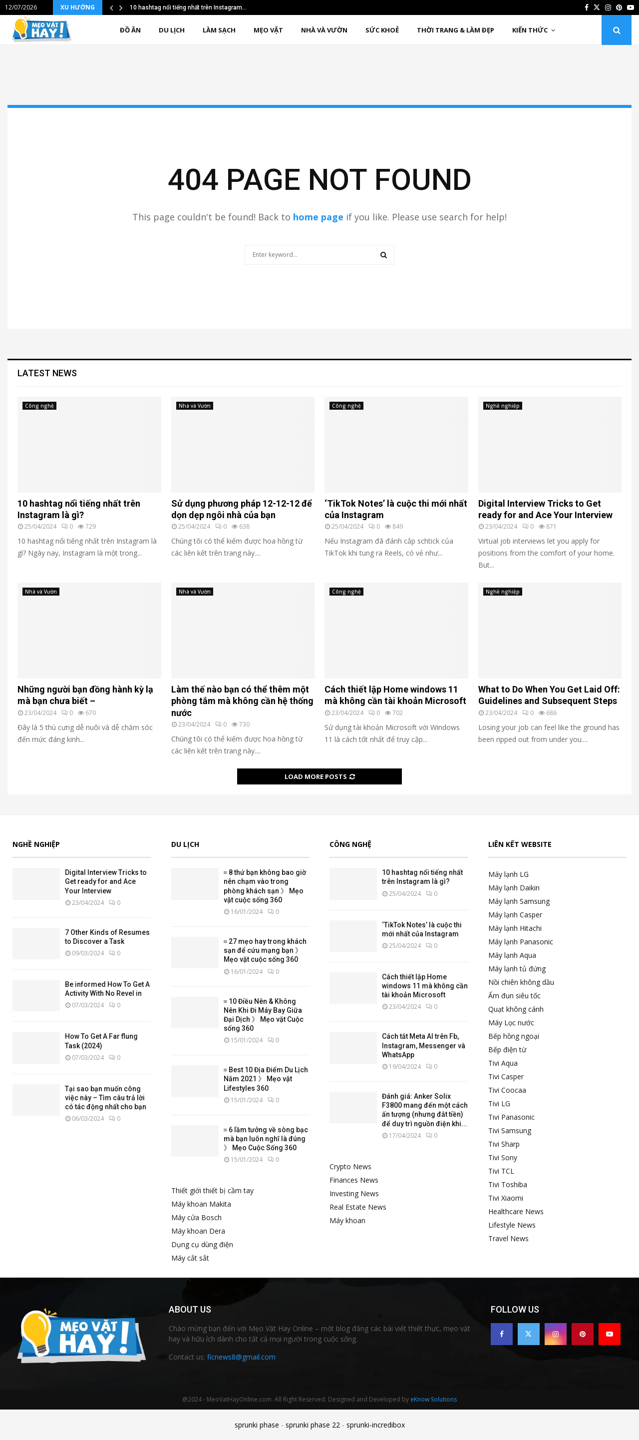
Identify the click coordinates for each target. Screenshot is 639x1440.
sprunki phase (257, 1425)
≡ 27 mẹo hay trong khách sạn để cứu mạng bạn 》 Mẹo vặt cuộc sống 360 (265, 950)
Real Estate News (357, 1207)
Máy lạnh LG (508, 874)
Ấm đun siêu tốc (514, 995)
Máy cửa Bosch (196, 1217)
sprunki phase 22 (313, 1425)
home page (318, 217)
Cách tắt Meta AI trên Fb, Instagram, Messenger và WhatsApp (423, 1045)
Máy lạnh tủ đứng (517, 968)
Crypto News (350, 1166)
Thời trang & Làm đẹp (455, 29)
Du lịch (172, 29)
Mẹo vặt (268, 29)
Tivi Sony (502, 1157)
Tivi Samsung (509, 1130)
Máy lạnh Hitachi (515, 928)
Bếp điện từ (507, 1049)
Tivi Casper (506, 1076)
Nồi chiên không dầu (521, 982)
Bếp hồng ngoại (513, 1036)
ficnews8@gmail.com (241, 1357)
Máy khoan (347, 1220)
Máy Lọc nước (511, 1022)
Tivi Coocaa (507, 1090)
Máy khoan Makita (201, 1204)
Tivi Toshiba (507, 1184)
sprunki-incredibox (375, 1425)
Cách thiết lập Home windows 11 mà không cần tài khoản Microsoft (425, 986)
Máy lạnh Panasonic (520, 941)
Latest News (47, 373)
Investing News (354, 1193)
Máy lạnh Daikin (514, 887)
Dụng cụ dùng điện (202, 1244)
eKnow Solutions (433, 1399)
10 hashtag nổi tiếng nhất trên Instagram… (188, 7)
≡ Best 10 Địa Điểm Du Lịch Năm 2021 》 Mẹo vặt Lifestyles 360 (266, 1079)
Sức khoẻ (382, 29)
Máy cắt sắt (190, 1258)
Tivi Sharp (504, 1144)
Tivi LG (499, 1103)
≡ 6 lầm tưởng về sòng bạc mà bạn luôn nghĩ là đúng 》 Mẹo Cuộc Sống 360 (266, 1139)
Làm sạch (219, 29)
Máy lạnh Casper (515, 914)
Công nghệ (39, 405)
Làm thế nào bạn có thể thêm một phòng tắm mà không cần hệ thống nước (242, 701)
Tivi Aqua (503, 1063)
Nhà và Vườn (324, 29)
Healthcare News (516, 1211)
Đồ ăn (130, 29)
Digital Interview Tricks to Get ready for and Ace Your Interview (106, 881)
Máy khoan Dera (198, 1231)
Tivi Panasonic (511, 1117)
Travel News (508, 1238)
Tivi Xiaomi (505, 1198)
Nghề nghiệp (503, 405)
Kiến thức (530, 29)
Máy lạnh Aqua (512, 955)
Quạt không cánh (516, 1009)
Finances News (353, 1180)
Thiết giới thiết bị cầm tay (212, 1190)
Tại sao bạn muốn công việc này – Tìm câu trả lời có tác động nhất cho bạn (105, 1098)
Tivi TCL (501, 1171)
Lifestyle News (512, 1225)
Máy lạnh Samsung (519, 901)
